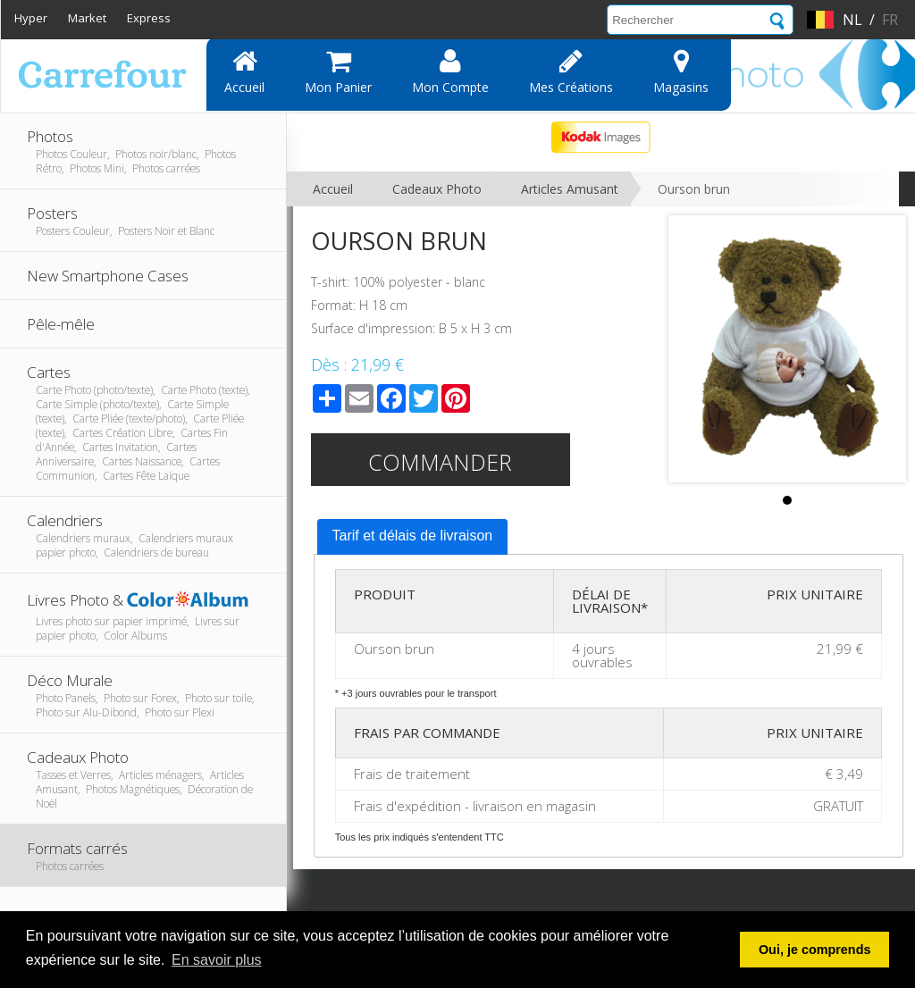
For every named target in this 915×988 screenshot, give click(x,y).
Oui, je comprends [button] (815, 949)
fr (890, 19)
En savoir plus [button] (217, 959)
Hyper (30, 18)
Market (87, 18)
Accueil (244, 71)
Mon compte (450, 71)
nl (852, 19)
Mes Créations (571, 71)
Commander (440, 462)
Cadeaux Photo (437, 188)
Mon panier (338, 71)
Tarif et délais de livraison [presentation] (412, 535)
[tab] (412, 537)
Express (149, 18)
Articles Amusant (569, 188)
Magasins (681, 71)
